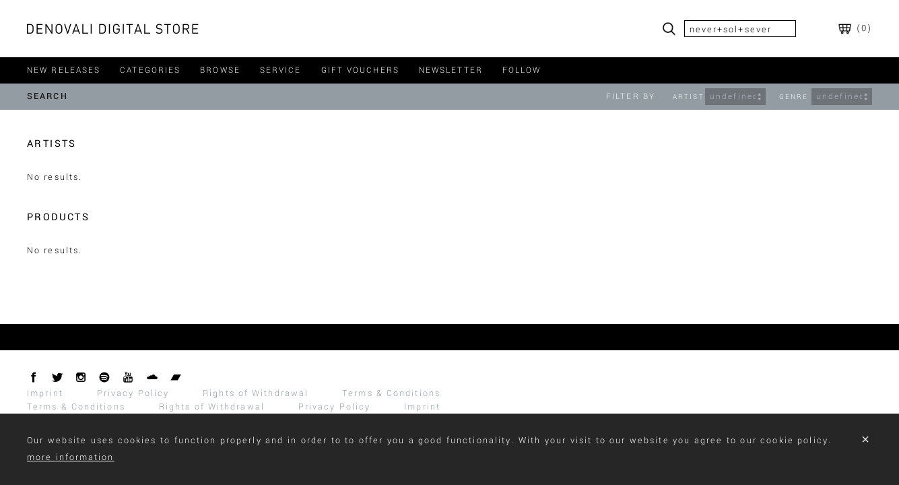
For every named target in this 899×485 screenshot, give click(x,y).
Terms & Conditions (391, 393)
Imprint (45, 393)
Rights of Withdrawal (255, 393)
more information (70, 457)
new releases (63, 70)
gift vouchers (360, 70)
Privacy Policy (133, 393)
